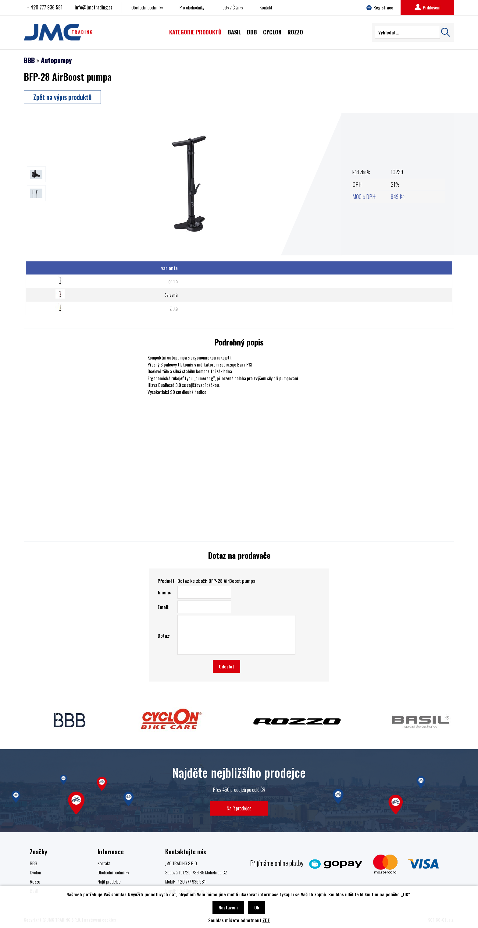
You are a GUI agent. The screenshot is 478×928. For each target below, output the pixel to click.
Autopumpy (56, 60)
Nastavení (228, 907)
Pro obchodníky (192, 7)
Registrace (379, 7)
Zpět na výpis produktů (62, 97)
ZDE (266, 920)
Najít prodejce (239, 808)
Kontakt (266, 7)
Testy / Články (232, 7)
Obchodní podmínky (147, 7)
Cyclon (35, 872)
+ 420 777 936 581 (44, 7)
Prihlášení (427, 7)
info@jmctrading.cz (93, 7)
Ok (256, 907)
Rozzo (35, 881)
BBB (29, 60)
